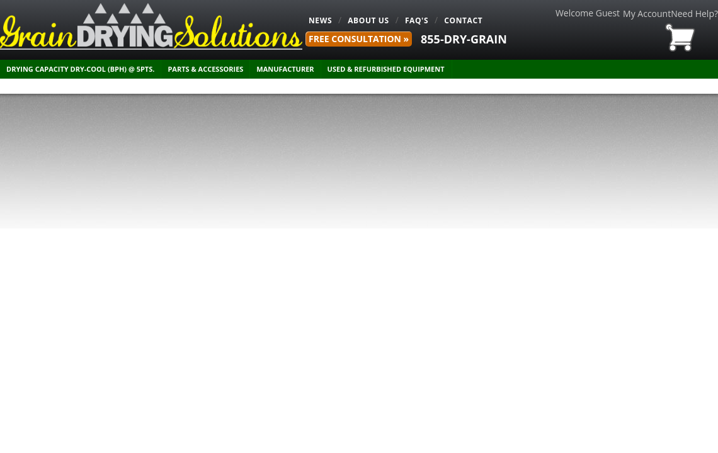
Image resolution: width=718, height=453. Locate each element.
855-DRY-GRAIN (464, 39)
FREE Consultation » (359, 39)
